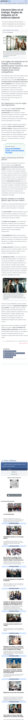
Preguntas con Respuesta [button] (14, 495)
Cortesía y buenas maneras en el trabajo (12, 624)
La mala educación (8, 514)
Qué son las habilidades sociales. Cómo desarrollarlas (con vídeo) (14, 150)
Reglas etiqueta (20, 353)
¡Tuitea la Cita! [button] (14, 474)
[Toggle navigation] (25, 1)
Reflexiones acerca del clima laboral (13, 692)
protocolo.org (8, 357)
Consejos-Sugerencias (10, 351)
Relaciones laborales (10, 355)
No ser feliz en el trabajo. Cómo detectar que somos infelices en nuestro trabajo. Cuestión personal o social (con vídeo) (13, 559)
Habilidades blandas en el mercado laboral (13, 537)
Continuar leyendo (14, 523)
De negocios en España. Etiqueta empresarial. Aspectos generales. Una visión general (12, 671)
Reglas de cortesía (9, 353)
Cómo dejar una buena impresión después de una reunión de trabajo (13, 715)
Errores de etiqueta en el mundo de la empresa (13, 579)
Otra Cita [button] (14, 472)
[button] (14, 43)
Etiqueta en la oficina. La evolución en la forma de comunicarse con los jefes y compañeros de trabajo (13, 648)
